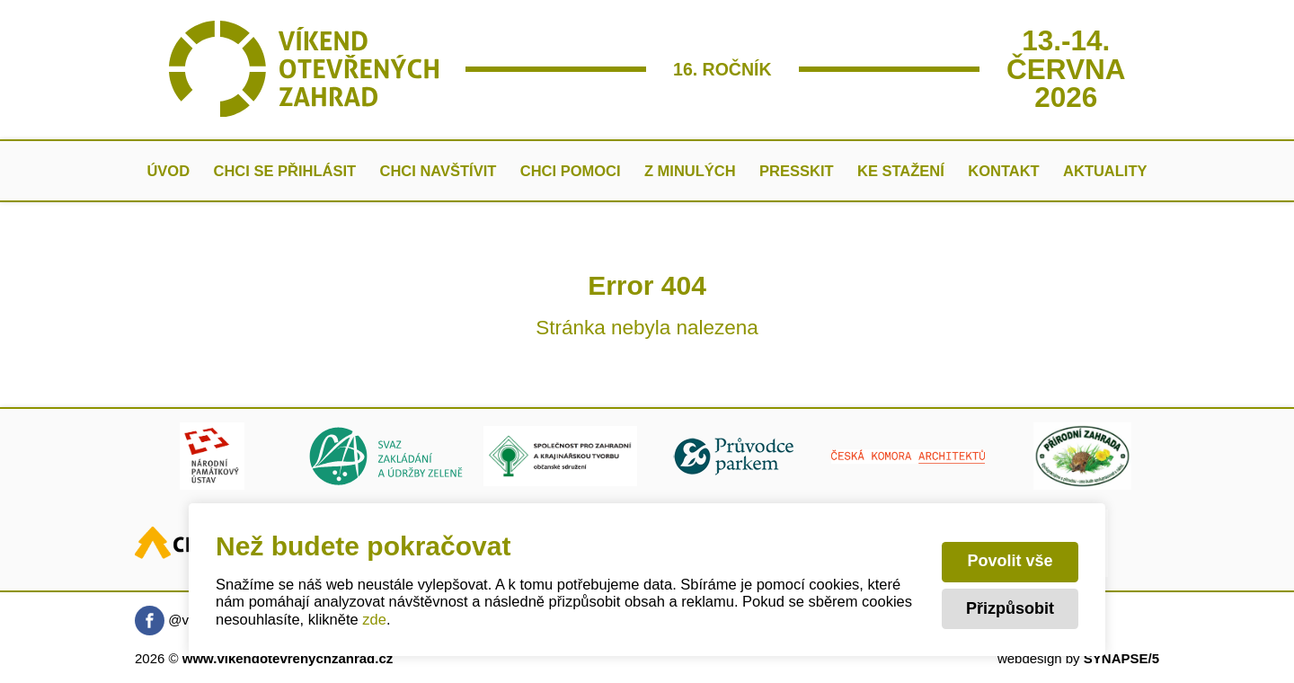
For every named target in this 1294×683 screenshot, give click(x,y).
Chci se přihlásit (285, 171)
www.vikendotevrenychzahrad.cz (288, 658)
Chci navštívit (437, 171)
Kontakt (1003, 171)
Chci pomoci (570, 171)
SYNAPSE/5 (1121, 658)
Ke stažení (900, 171)
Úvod (168, 171)
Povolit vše (1009, 561)
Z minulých (690, 171)
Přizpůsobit (1010, 608)
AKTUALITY (1105, 171)
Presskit (796, 171)
